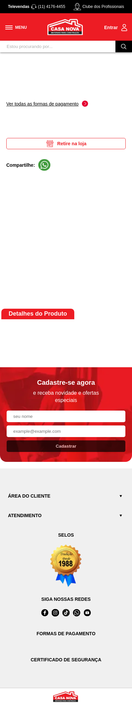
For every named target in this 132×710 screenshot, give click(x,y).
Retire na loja (66, 143)
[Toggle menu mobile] (16, 27)
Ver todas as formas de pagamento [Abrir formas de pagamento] (47, 104)
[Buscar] (123, 46)
